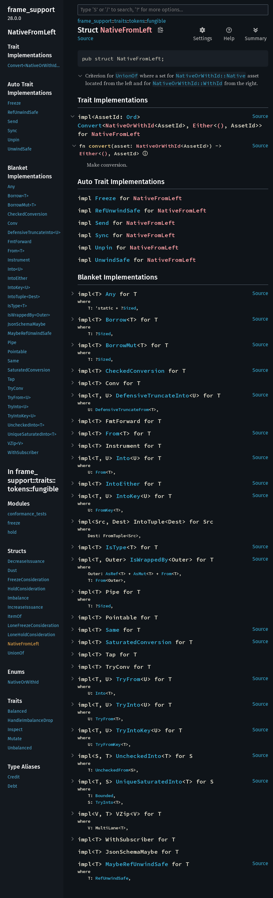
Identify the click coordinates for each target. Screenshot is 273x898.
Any (110, 294)
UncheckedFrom (111, 770)
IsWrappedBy (149, 559)
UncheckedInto (138, 756)
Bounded (104, 795)
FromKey (104, 510)
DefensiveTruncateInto (152, 395)
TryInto (128, 704)
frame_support (95, 21)
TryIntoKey (133, 730)
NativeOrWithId (129, 125)
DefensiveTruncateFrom (122, 409)
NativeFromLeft (116, 134)
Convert (90, 125)
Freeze (105, 198)
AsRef (111, 573)
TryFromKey (108, 744)
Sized (129, 308)
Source (85, 38)
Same (112, 629)
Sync (102, 235)
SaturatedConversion (138, 642)
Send (102, 222)
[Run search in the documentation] (173, 9)
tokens (136, 21)
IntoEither (122, 483)
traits (120, 21)
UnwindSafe (112, 259)
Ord (131, 116)
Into (123, 458)
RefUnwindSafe (117, 210)
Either (203, 125)
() (220, 125)
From (112, 433)
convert (100, 146)
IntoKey (128, 496)
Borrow (115, 319)
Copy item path (160, 29)
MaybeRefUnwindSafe (136, 864)
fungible (156, 21)
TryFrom (128, 679)
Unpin (103, 247)
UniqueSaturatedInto (149, 781)
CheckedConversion (135, 370)
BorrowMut (121, 345)
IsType (115, 547)
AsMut (139, 573)
